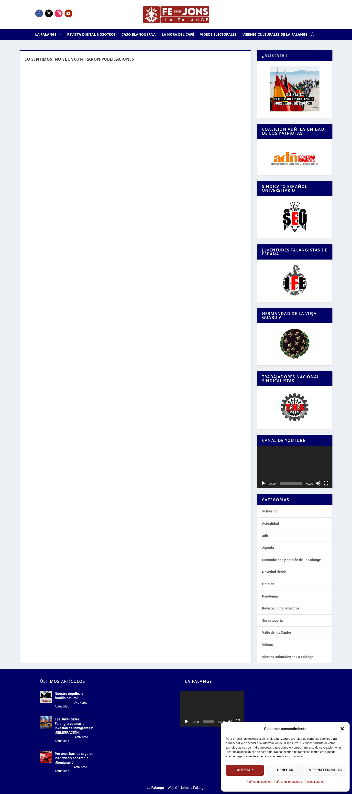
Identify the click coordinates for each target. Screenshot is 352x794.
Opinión (268, 584)
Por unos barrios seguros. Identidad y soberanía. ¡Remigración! (74, 758)
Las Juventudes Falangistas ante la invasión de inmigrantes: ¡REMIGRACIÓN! (74, 726)
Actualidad (270, 523)
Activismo (269, 511)
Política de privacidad (288, 781)
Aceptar (245, 770)
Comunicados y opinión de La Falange (291, 560)
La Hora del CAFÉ (178, 35)
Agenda (268, 548)
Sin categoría (272, 620)
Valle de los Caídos (277, 632)
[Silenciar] (318, 483)
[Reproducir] (263, 483)
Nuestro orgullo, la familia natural (69, 696)
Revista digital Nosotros (91, 35)
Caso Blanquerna (138, 35)
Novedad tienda (274, 572)
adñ (265, 536)
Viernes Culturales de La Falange (274, 35)
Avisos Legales (314, 781)
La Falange (45, 35)
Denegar (285, 770)
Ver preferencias (325, 770)
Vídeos (267, 645)
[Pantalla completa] (326, 483)
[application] (294, 467)
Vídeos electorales (218, 35)
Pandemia (270, 596)
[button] (342, 728)
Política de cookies (258, 781)
